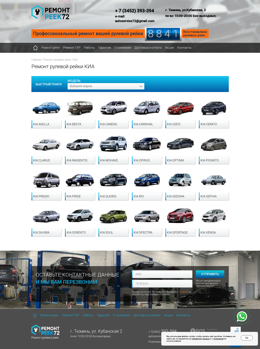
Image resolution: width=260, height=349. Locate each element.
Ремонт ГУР (71, 47)
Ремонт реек (50, 47)
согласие (182, 291)
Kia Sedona (175, 196)
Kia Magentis (77, 160)
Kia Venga (208, 232)
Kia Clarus (41, 160)
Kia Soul (106, 232)
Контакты (184, 47)
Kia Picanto (209, 160)
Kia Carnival (143, 124)
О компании (122, 47)
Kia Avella (41, 124)
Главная (36, 59)
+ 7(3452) (162, 331)
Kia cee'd (173, 124)
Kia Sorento (76, 232)
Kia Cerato (208, 124)
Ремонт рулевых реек (57, 59)
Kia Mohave (109, 160)
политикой (218, 339)
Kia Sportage (177, 232)
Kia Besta (74, 124)
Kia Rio (139, 196)
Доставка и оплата (148, 47)
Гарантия (104, 47)
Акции (169, 47)
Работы (89, 47)
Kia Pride (74, 196)
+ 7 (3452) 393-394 (134, 10)
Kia (75, 59)
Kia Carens (108, 124)
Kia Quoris (108, 196)
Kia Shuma (41, 232)
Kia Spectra (143, 232)
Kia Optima (175, 160)
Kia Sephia (208, 196)
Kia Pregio (41, 196)
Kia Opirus (142, 160)
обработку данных (201, 339)
